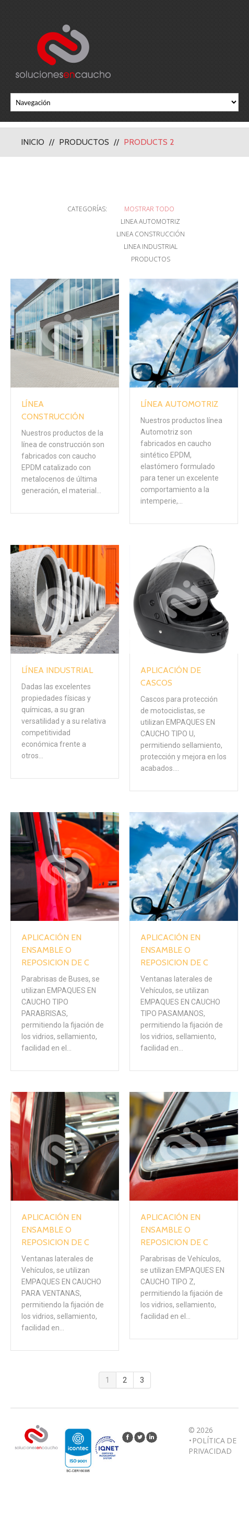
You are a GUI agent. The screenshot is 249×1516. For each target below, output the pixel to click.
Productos (84, 142)
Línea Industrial (57, 670)
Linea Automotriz (150, 221)
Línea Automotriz (179, 404)
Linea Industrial (150, 246)
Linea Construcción (150, 234)
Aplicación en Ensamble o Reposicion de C (55, 949)
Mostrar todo (149, 208)
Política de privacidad (212, 1445)
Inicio (32, 142)
